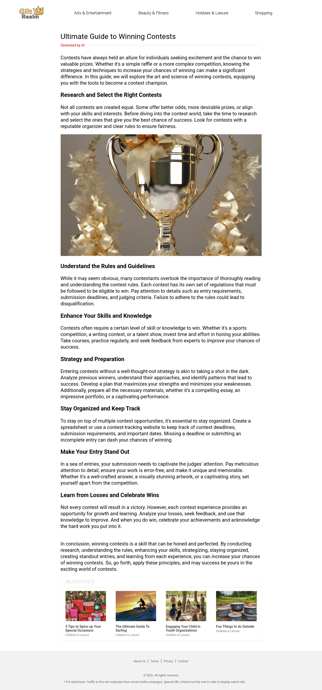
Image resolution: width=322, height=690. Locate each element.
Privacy (168, 661)
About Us (140, 661)
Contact (183, 661)
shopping (263, 13)
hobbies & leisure (212, 13)
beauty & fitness (153, 13)
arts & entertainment (93, 13)
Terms (155, 661)
